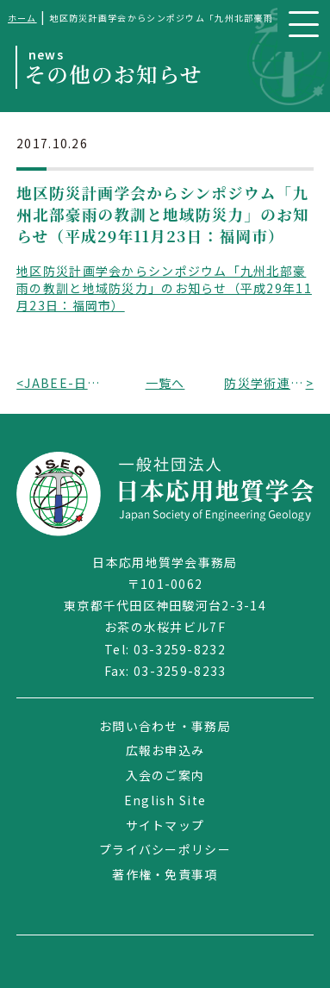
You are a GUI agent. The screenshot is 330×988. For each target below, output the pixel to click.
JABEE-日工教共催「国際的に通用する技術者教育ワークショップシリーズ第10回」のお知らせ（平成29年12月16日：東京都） (64, 382)
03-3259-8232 (180, 649)
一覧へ (165, 382)
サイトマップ (165, 825)
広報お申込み (165, 750)
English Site (165, 800)
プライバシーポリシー (165, 849)
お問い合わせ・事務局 (165, 726)
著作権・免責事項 (164, 874)
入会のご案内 (165, 775)
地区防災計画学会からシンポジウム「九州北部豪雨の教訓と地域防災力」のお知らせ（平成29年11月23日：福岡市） (164, 288)
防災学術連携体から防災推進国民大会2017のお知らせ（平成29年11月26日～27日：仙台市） (264, 382)
